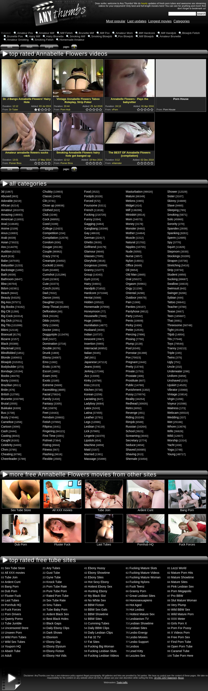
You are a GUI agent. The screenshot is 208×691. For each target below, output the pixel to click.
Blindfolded (8, 353)
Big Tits (6, 325)
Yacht (171, 445)
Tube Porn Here (182, 655)
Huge (87, 320)
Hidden (88, 302)
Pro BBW (177, 595)
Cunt (46, 279)
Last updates (136, 21)
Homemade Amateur (72, 39)
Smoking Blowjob (101, 36)
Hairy (87, 283)
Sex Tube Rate (56, 600)
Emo (46, 362)
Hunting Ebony (97, 591)
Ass (3, 247)
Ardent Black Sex (57, 614)
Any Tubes (53, 568)
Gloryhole (90, 260)
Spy (169, 242)
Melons (130, 200)
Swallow (172, 283)
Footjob (89, 196)
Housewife (91, 316)
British (5, 394)
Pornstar (131, 353)
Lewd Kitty (136, 651)
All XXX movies (62, 509)
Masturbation (134, 191)
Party (129, 316)
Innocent (89, 339)
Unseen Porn (13, 632)
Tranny (171, 348)
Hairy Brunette (54, 36)
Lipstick (89, 440)
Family (47, 399)
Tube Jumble (13, 623)
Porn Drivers (13, 614)
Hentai (88, 297)
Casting (6, 435)
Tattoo (171, 302)
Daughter (49, 302)
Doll (45, 339)
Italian (88, 353)
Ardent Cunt (146, 509)
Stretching (173, 265)
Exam (46, 376)
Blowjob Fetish (191, 33)
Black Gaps (53, 623)
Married (89, 454)
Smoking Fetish (44, 39)
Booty (5, 380)
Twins (171, 357)
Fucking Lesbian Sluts (102, 651)
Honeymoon (92, 311)
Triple (171, 353)
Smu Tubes (53, 605)
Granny (89, 270)
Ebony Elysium (56, 646)
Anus (4, 233)
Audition (6, 251)
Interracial (90, 348)
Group (88, 274)
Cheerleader (9, 458)
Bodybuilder (8, 366)
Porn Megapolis (181, 591)
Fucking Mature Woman (144, 577)
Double (47, 348)
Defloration (50, 311)
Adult (8, 655)
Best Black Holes (57, 618)
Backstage (8, 270)
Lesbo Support (138, 641)
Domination (50, 343)
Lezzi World (178, 568)
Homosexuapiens (140, 600)
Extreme (48, 385)
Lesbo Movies (138, 637)
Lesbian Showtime (141, 623)
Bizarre (5, 339)
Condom (48, 242)
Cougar (47, 247)
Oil (127, 270)
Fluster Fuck (62, 543)
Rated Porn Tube (57, 595)
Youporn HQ (13, 646)
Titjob (170, 334)
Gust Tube (53, 572)
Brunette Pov (15, 36)
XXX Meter (178, 618)
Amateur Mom (124, 33)
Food (87, 191)
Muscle (130, 237)
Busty (4, 417)
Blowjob (6, 362)
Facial (46, 394)
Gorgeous (90, 265)
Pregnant (132, 362)
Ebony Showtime (99, 572)
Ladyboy (89, 403)
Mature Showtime (182, 577)
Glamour (89, 251)
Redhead (132, 403)
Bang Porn (187, 509)
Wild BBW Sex (180, 609)
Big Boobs (7, 306)
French (88, 210)
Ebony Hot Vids (56, 655)
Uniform (172, 376)
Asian (4, 242)
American (7, 219)
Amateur (6, 210)
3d (2, 191)
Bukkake (6, 408)
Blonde (5, 357)
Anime (5, 228)
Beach (5, 293)
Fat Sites (93, 641)
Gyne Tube (53, 577)
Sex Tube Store (21, 509)
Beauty (5, 297)
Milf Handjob (168, 33)
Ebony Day (53, 641)
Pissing (130, 339)
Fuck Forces (187, 543)
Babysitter (7, 265)
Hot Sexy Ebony (98, 582)
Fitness (47, 449)
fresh (29, 46)
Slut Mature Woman (184, 600)
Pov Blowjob (125, 36)
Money (130, 224)
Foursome (90, 205)
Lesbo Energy (138, 632)
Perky (129, 325)
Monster (131, 228)
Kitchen (89, 389)
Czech (47, 288)
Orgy (129, 288)
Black (4, 343)
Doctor (47, 329)
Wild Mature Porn (182, 614)
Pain (129, 302)
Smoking (173, 214)
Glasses (89, 256)
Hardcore (90, 293)
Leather (89, 417)
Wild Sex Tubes (15, 641)
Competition (50, 233)
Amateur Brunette (170, 36)
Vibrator (172, 389)
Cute (46, 283)
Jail (86, 357)
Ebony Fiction (55, 651)
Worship (172, 440)
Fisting (47, 445)
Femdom (48, 417)
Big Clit (5, 311)
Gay (87, 233)
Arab (4, 237)
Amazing (6, 214)
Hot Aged (135, 605)
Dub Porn (21, 543)
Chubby (48, 191)
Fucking (89, 214)
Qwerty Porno (14, 618)
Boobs (5, 376)
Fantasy (48, 403)
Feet (45, 412)
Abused (6, 196)
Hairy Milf (34, 36)
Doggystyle (50, 334)
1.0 (36, 109)
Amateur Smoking (18, 39)
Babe (4, 260)
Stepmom (173, 251)
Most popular (116, 21)
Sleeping (173, 210)
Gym (87, 279)
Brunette (6, 399)
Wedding (173, 417)
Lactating (90, 399)
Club (46, 214)
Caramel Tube (180, 651)
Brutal (5, 403)
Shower (172, 191)
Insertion (89, 343)
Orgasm (131, 283)
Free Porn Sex (180, 637)
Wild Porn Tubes (15, 637)
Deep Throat (51, 306)
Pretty (129, 366)
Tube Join (104, 509)
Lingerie (89, 435)
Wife (170, 431)
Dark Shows (54, 632)
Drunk (46, 353)
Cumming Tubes (98, 623)
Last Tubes (104, 543)
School (130, 431)
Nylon (129, 260)
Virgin (171, 399)
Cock (46, 219)
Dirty (46, 325)
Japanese (90, 362)
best (10, 46)
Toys (170, 343)
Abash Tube (12, 651)
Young (171, 454)
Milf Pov (105, 33)
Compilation (50, 237)
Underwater (174, 371)
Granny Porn (137, 591)
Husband (90, 329)
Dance (47, 297)
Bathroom (7, 279)
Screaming (133, 435)
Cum (46, 270)
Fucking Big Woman (101, 646)
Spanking (173, 233)
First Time (49, 435)
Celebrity (7, 445)
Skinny (171, 200)
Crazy (46, 256)
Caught (5, 440)
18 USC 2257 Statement (165, 678)
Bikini (4, 329)
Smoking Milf (77, 36)
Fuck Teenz (136, 586)
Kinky (87, 380)
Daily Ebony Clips (57, 628)
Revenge (131, 412)
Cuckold (48, 265)
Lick (86, 431)
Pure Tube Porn (56, 591)
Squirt (171, 247)
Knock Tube (54, 582)
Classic (47, 196)
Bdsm (5, 288)
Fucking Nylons (139, 582)
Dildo (46, 320)
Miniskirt (131, 214)
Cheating (7, 454)
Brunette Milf (86, 33)
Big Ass (6, 302)
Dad (45, 293)
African (5, 205)
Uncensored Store (16, 628)
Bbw (4, 283)
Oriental (131, 293)
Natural (130, 242)
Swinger (172, 293)
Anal (4, 224)
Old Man (131, 274)
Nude (129, 251)
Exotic (47, 380)
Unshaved (173, 380)
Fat (45, 408)
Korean (89, 394)
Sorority (172, 224)
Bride (4, 389)
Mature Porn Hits (182, 572)
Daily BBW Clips (98, 628)
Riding (130, 417)
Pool (129, 348)
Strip (170, 270)
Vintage (172, 394)
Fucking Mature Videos (144, 572)
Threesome (174, 325)
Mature (130, 196)
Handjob (89, 288)
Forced (88, 200)
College (47, 228)
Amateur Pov (25, 33)
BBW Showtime (98, 614)
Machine (89, 445)
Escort (47, 371)
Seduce (131, 445)
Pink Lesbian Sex (182, 586)
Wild (170, 435)
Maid (87, 449)
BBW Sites (95, 618)
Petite (129, 329)
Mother (130, 233)
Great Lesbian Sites (142, 595)
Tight (170, 329)
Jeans (88, 366)
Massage (90, 458)
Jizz (86, 376)
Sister (171, 196)
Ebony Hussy (96, 568)
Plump (130, 343)
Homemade (91, 306)
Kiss (87, 385)
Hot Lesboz (136, 609)
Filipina (47, 426)
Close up (48, 205)
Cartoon (6, 426)
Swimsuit (173, 288)
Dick (45, 316)
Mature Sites (179, 582)
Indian (88, 334)
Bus (3, 412)
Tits (169, 339)
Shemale (131, 458)
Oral (128, 279)
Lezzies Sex (137, 655)
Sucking (172, 279)
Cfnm (4, 449)
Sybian (171, 297)
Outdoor (131, 297)
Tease (171, 311)
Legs (87, 422)
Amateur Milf (46, 33)
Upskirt (171, 385)
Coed (46, 224)
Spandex (173, 228)
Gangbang (91, 228)
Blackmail (7, 348)
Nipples (131, 247)
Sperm (171, 237)
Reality (130, 399)
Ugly (170, 362)
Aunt (4, 256)
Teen (170, 316)
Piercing (131, 334)
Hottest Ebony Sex (100, 586)
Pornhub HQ (146, 543)
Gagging (89, 224)
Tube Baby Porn (56, 609)
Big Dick (6, 320)
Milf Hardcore (147, 33)
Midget (130, 205)
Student (172, 274)
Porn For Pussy (181, 628)
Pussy (130, 394)
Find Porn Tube (181, 641)
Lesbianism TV (139, 618)
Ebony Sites (96, 577)
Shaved (131, 449)
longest (49, 46)
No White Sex (97, 600)
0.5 (35, 109)
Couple (47, 251)
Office (129, 265)
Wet (169, 422)
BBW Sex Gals (97, 609)
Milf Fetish (66, 33)
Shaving (131, 454)
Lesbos (134, 646)
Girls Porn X (179, 623)
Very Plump (178, 605)
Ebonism (52, 637)
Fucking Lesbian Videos (103, 655)
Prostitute (132, 380)
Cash (4, 431)
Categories (182, 21)
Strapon (172, 260)
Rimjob (130, 422)
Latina (88, 412)
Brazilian (6, 385)
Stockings (173, 256)
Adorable (7, 200)
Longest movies (160, 21)
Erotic (46, 366)
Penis (129, 320)
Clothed (48, 210)
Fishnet (47, 440)
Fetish (47, 422)
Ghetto (88, 242)
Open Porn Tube (182, 646)
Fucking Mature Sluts (143, 568)
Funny (88, 219)
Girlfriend (90, 247)
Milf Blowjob (146, 36)
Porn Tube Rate (56, 586)
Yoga (170, 449)
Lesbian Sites (138, 628)
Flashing (48, 454)
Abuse (181, 678)
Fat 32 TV (94, 637)
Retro (129, 408)
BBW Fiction (96, 605)
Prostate (131, 376)
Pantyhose (133, 311)
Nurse (129, 256)
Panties (131, 306)
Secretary (132, 440)
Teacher (172, 306)
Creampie (49, 260)
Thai (170, 320)
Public (130, 385)
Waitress (173, 408)
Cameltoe (7, 422)
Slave (171, 205)
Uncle (171, 366)
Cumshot (48, 274)
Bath (4, 274)
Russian (131, 426)
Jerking (89, 371)
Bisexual (6, 334)
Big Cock (7, 316)
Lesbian (89, 426)
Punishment (133, 389)
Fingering (49, 431)
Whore (171, 426)
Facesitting (50, 389)
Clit (45, 200)
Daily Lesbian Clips (100, 632)
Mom (129, 219)
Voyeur (171, 403)
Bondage (7, 371)
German (89, 237)
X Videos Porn (180, 632)
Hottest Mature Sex (142, 614)
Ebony (47, 357)
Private (130, 371)
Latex (87, 408)
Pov (128, 357)
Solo (170, 219)
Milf (128, 210)
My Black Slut (97, 595)
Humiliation (91, 325)
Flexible (48, 458)
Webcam (173, 412)
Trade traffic (122, 682)
